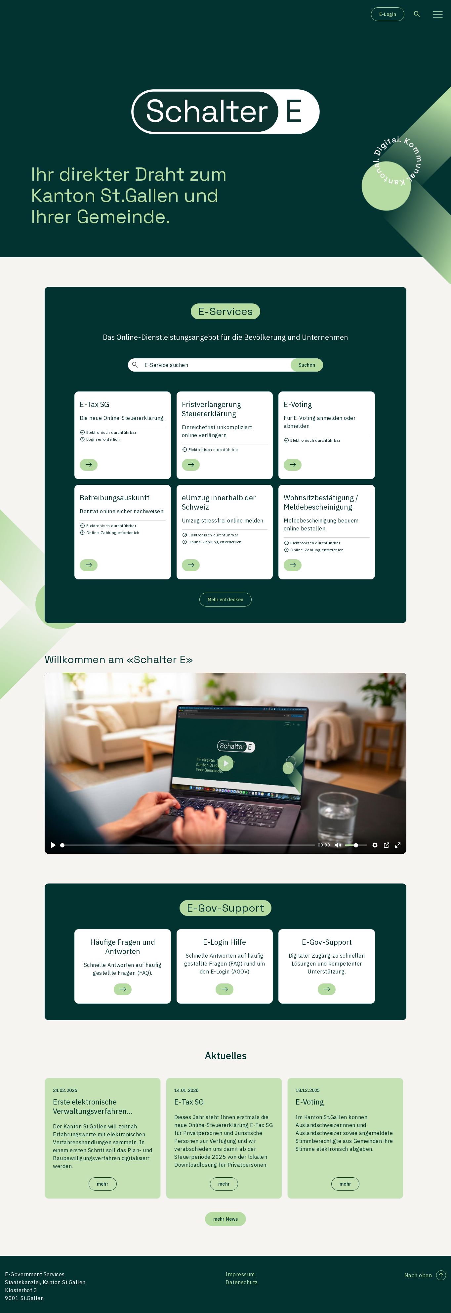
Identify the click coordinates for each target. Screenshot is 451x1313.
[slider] (187, 845)
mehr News (225, 1219)
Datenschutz (242, 1282)
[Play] (53, 845)
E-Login (387, 14)
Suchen (307, 365)
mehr (102, 1184)
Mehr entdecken (225, 600)
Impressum (240, 1274)
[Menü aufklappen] (438, 14)
